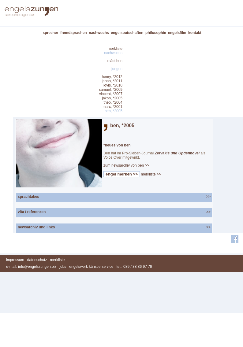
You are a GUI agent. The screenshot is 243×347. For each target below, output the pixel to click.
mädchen (114, 61)
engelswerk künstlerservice (91, 266)
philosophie (155, 33)
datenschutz (37, 260)
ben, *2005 (113, 111)
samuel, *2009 (110, 89)
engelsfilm (177, 33)
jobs (62, 266)
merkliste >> (151, 174)
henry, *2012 (112, 77)
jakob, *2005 (112, 98)
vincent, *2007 (110, 94)
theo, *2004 (113, 102)
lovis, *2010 (112, 85)
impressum (15, 260)
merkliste (115, 48)
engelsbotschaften (127, 33)
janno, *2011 (112, 81)
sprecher (50, 33)
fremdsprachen (73, 33)
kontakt (194, 33)
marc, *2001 (112, 107)
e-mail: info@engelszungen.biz (31, 266)
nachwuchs (99, 33)
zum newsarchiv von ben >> (126, 165)
